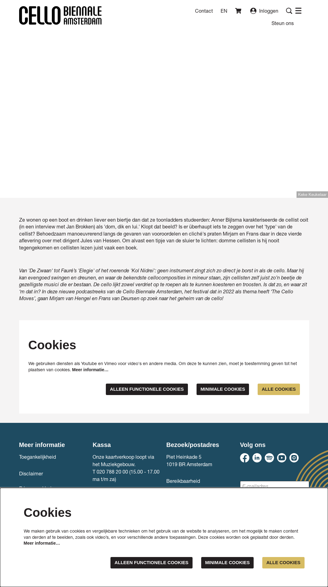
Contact (204, 11)
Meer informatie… (90, 369)
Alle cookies (277, 389)
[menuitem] (283, 23)
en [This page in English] (224, 10)
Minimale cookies (217, 389)
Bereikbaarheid (183, 481)
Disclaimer (31, 474)
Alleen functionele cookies (137, 389)
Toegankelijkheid (37, 457)
